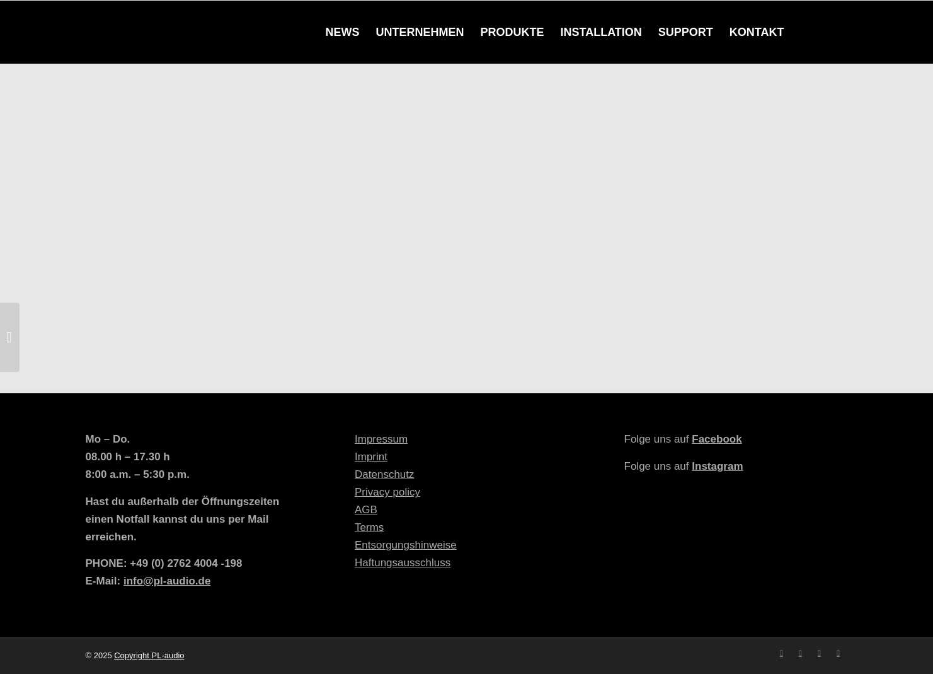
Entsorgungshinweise (406, 545)
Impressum (381, 439)
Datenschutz (385, 474)
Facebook (716, 439)
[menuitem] (342, 32)
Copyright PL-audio (149, 655)
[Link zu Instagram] (800, 653)
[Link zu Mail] (838, 653)
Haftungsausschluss (402, 563)
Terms (369, 527)
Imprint (371, 457)
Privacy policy (387, 492)
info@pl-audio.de (166, 581)
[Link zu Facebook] (781, 653)
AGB (366, 510)
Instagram (717, 466)
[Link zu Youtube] (819, 653)
